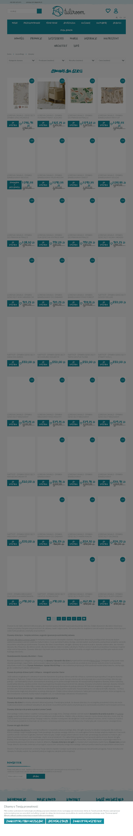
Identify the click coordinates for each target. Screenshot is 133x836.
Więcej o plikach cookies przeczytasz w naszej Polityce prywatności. (29, 815)
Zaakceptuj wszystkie (87, 821)
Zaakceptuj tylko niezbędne (24, 821)
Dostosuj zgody (58, 821)
